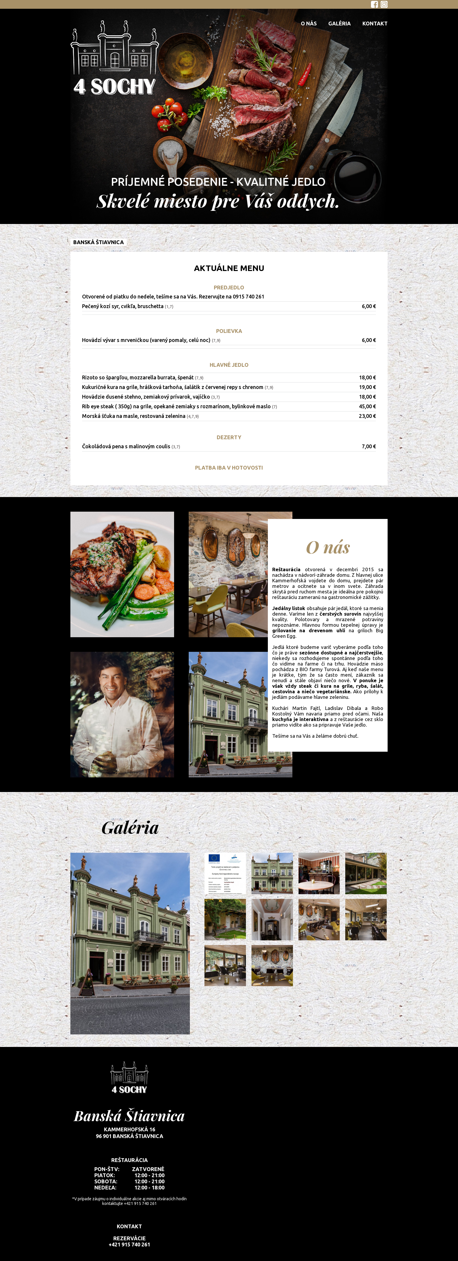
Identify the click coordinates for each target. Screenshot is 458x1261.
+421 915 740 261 (129, 1244)
